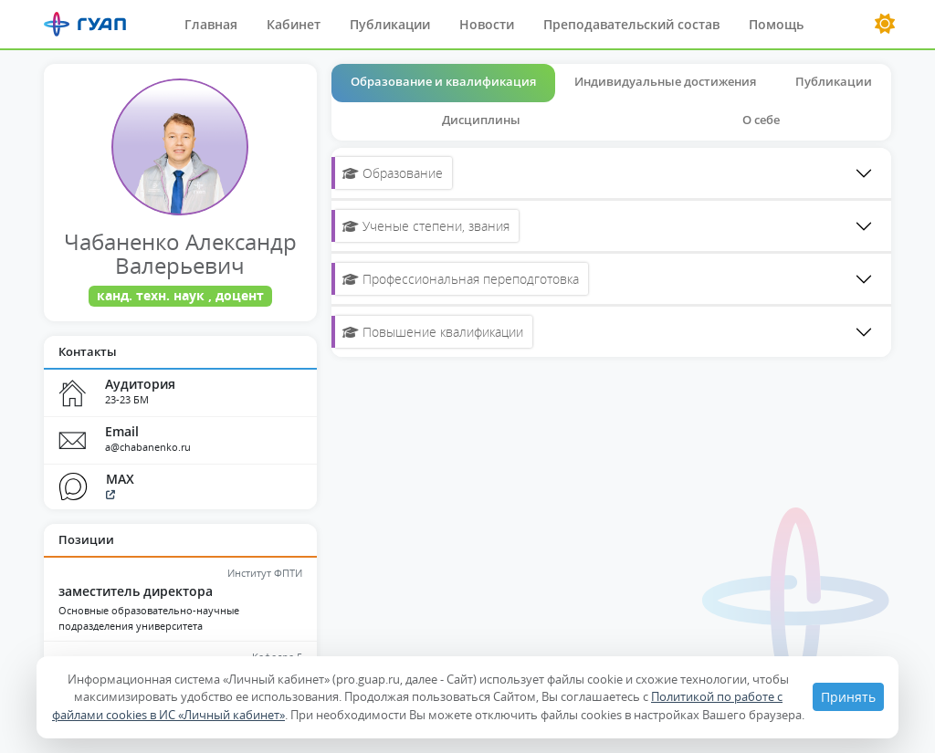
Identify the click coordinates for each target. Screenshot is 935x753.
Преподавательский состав (631, 24)
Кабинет (293, 24)
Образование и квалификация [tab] (443, 81)
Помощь (776, 24)
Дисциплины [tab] (481, 119)
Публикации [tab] (833, 81)
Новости (486, 24)
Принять (848, 697)
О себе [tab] (761, 119)
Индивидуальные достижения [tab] (665, 81)
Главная (210, 24)
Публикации (390, 24)
